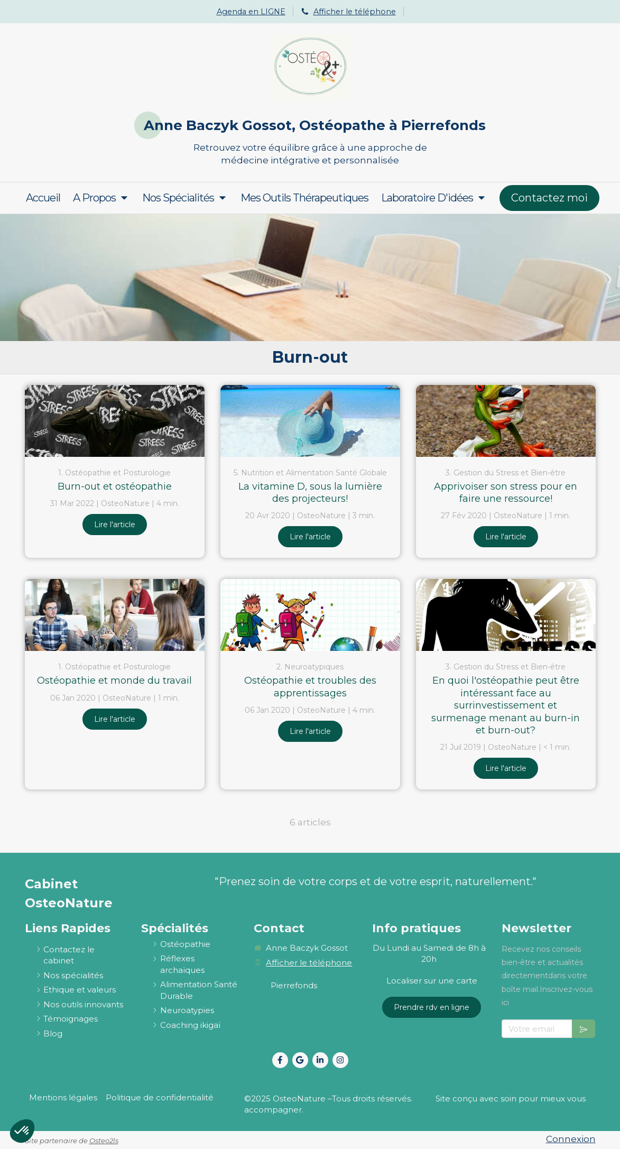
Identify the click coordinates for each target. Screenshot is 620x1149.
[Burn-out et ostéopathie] (115, 421)
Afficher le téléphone (354, 11)
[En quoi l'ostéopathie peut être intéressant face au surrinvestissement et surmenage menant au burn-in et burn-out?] (506, 615)
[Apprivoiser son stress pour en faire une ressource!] (506, 421)
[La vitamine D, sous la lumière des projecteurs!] (310, 421)
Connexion (571, 1139)
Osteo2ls (103, 1140)
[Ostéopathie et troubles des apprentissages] (310, 615)
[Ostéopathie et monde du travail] (115, 615)
